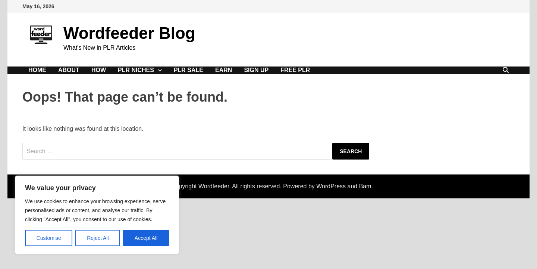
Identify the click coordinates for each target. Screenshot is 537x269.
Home (37, 70)
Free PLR (295, 70)
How (98, 70)
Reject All (98, 238)
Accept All (146, 238)
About (68, 70)
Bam (365, 186)
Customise (49, 238)
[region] (97, 215)
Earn (223, 70)
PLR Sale (188, 70)
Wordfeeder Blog (129, 33)
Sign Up (256, 70)
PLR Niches (136, 70)
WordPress (331, 186)
